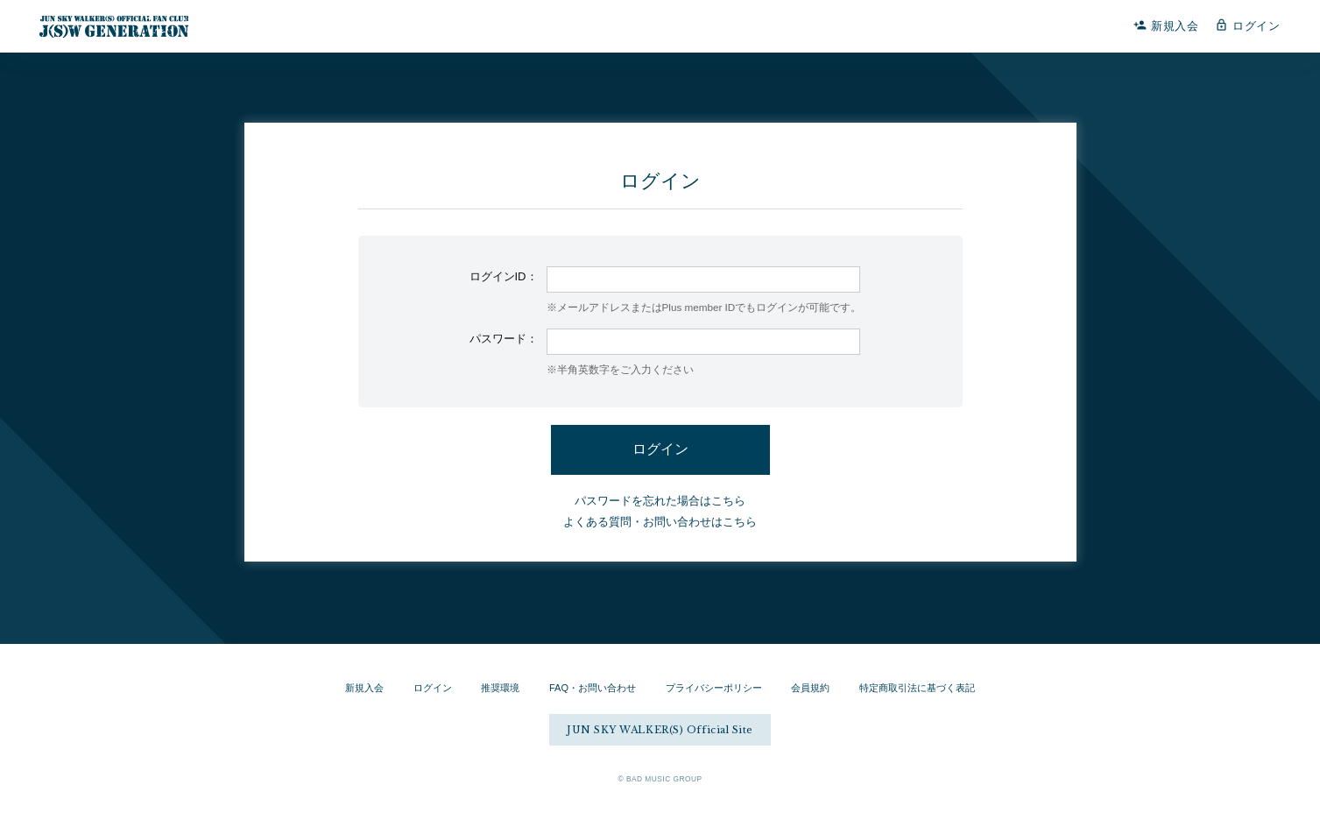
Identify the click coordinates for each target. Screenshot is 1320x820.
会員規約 (810, 687)
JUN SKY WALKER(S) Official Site (660, 730)
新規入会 (1166, 25)
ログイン (1248, 25)
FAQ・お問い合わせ (592, 687)
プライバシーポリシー (714, 687)
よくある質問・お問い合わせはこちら (660, 521)
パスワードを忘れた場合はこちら (660, 500)
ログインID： (503, 276)
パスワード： (503, 338)
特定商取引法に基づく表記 (917, 687)
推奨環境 (500, 687)
